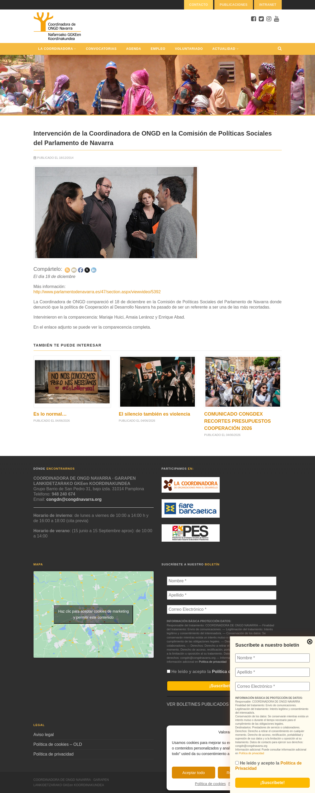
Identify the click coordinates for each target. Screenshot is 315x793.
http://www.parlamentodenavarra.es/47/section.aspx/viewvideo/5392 (97, 292)
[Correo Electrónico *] (272, 686)
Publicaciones (234, 5)
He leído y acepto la (268, 766)
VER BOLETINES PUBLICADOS (198, 704)
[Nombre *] (272, 657)
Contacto (198, 5)
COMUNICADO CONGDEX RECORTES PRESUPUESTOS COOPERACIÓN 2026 (237, 421)
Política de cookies (210, 784)
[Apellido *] (272, 672)
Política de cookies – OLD (58, 744)
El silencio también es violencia (154, 414)
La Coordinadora (57, 49)
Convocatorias (101, 49)
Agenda (133, 49)
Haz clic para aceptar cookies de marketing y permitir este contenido (93, 614)
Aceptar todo (193, 772)
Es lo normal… (50, 414)
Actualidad (225, 49)
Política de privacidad (251, 753)
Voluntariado (189, 49)
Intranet (267, 5)
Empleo (158, 49)
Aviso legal (44, 734)
